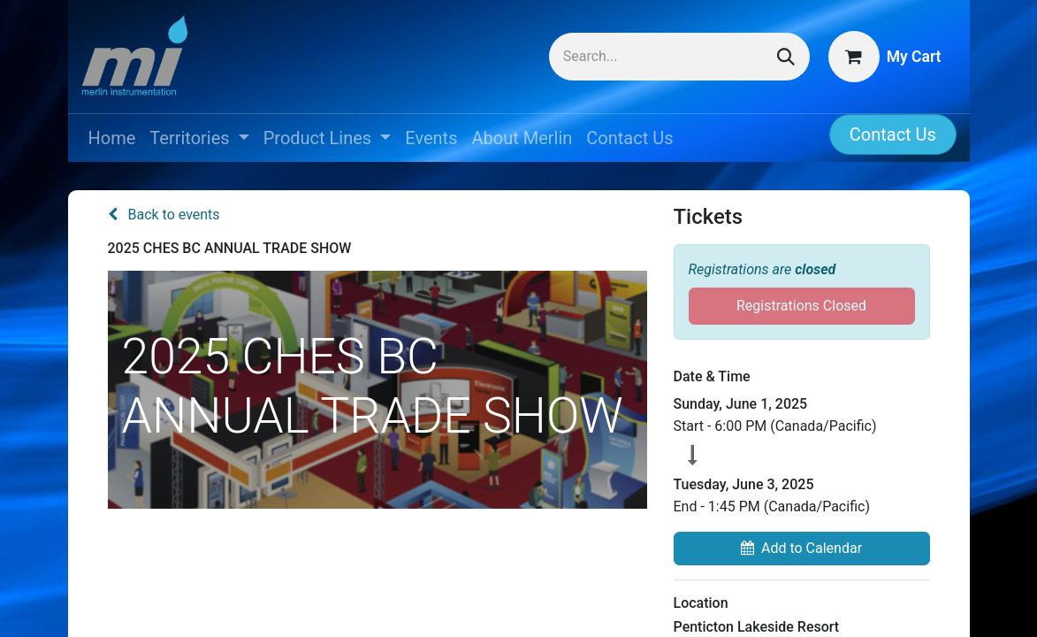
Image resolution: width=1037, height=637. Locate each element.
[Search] (786, 57)
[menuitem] (112, 138)
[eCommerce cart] (885, 56)
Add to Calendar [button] (801, 548)
